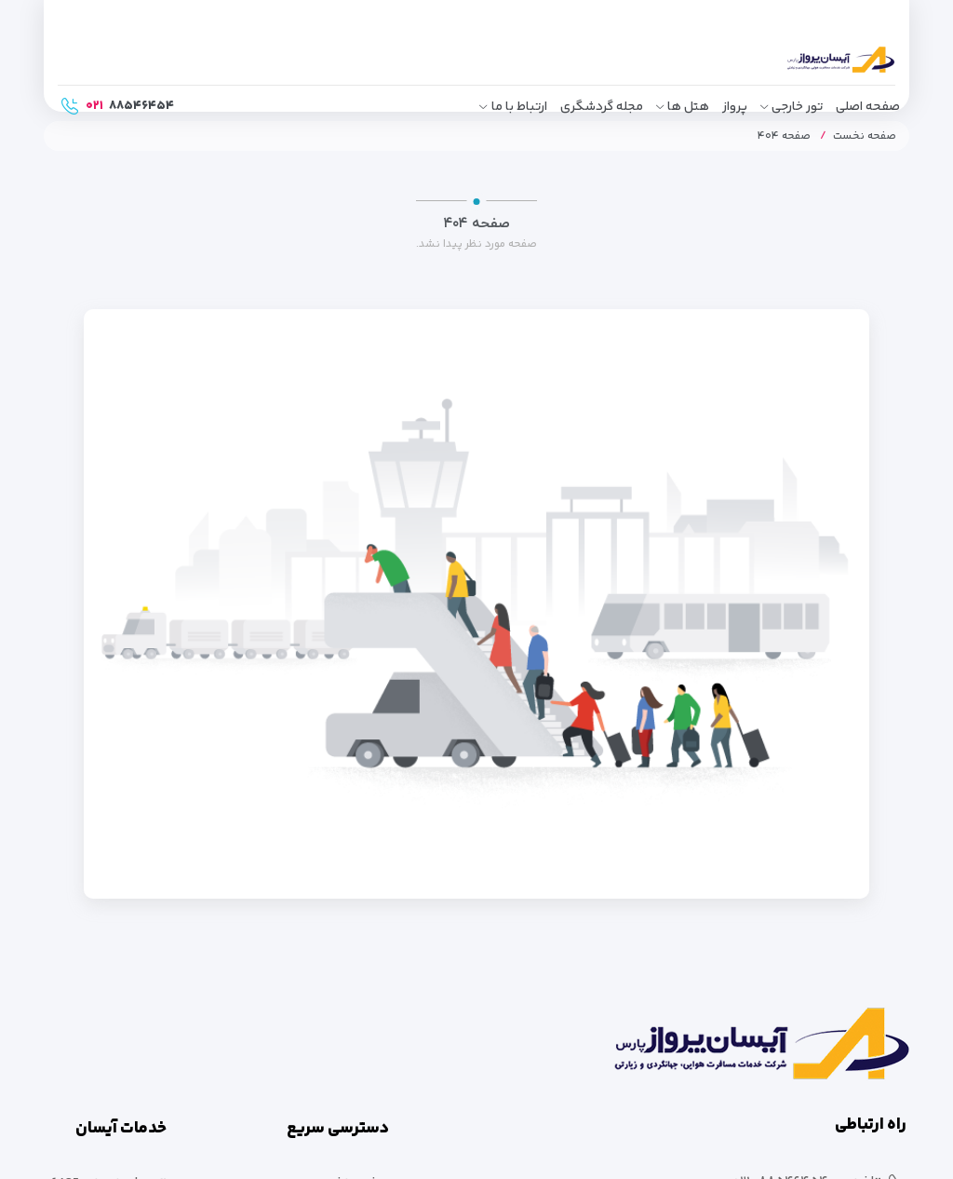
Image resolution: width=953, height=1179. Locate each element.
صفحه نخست (864, 136)
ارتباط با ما (519, 107)
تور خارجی (797, 107)
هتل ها (688, 107)
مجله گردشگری (601, 107)
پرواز (734, 107)
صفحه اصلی (868, 107)
